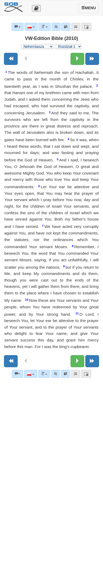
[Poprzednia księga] (11, 59)
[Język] (30, 374)
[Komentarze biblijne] (17, 374)
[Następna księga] (92, 59)
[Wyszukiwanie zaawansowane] (55, 374)
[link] (65, 374)
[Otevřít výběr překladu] (36, 8)
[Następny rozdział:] (77, 59)
